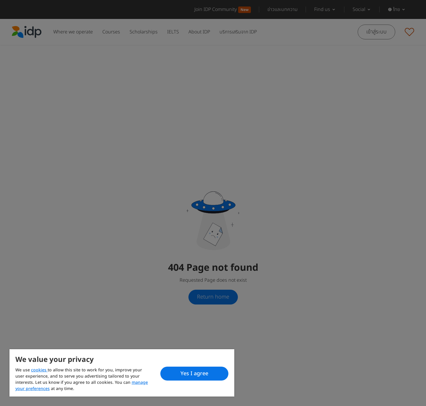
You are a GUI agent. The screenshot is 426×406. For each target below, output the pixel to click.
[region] (121, 373)
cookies (39, 370)
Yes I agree (194, 374)
